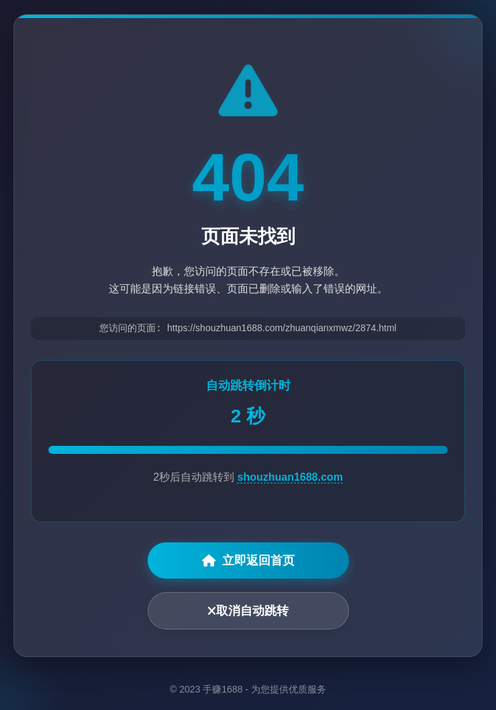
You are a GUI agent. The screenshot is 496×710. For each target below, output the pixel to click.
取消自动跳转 (248, 611)
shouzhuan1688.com (289, 477)
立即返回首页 (248, 561)
